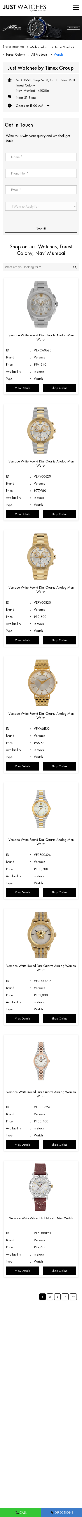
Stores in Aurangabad (18, 1458)
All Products (39, 54)
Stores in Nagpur (14, 1465)
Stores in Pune (49, 1472)
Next (65, 1296)
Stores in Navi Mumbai (19, 1472)
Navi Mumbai (64, 47)
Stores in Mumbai (50, 1458)
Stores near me (13, 46)
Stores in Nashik (42, 1465)
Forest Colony (15, 54)
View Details (22, 388)
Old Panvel (42, 1330)
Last (73, 1296)
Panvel (60, 1330)
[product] (41, 206)
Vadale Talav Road (16, 1330)
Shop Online (59, 388)
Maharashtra (39, 47)
